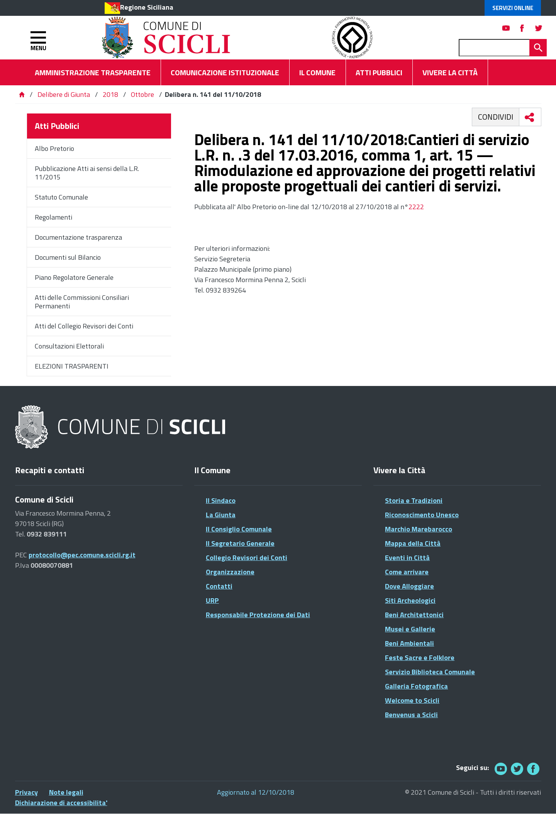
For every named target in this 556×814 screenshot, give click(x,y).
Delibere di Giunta (64, 94)
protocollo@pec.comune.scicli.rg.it (82, 555)
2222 (416, 206)
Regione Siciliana (146, 7)
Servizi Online (512, 7)
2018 (110, 94)
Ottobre (142, 94)
